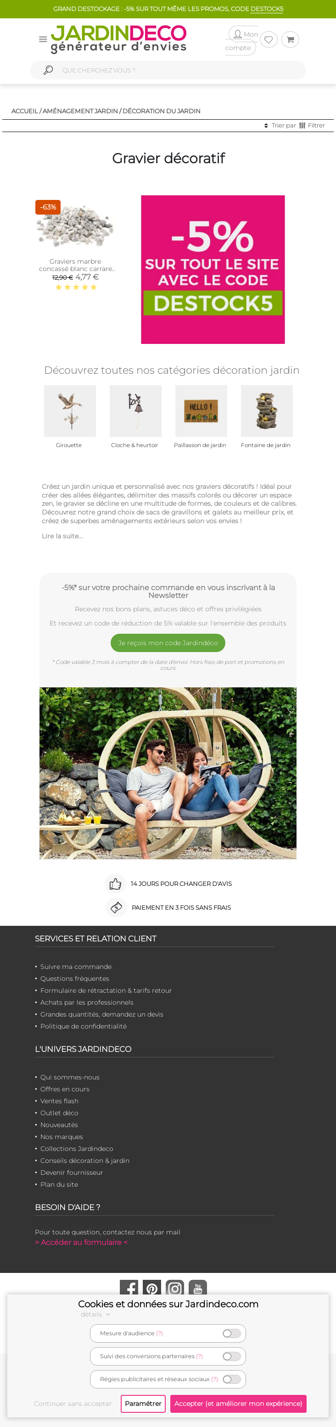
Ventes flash (59, 1101)
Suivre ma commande (76, 966)
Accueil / (26, 111)
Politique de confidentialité (83, 1026)
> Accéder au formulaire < (81, 1242)
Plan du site (59, 1184)
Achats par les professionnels (87, 1002)
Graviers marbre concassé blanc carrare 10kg (75, 268)
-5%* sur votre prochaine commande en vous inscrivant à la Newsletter (168, 591)
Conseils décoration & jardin (84, 1160)
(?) (159, 1333)
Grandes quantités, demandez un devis (101, 1014)
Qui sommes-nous (70, 1077)
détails (97, 1314)
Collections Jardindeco (76, 1149)
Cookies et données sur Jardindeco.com (168, 1304)
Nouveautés (59, 1125)
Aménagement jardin (80, 111)
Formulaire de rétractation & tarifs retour (106, 990)
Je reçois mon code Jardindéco (168, 643)
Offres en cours (65, 1089)
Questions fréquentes (74, 978)
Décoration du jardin (162, 111)
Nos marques (61, 1137)
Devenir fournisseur (71, 1172)
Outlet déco (59, 1113)
